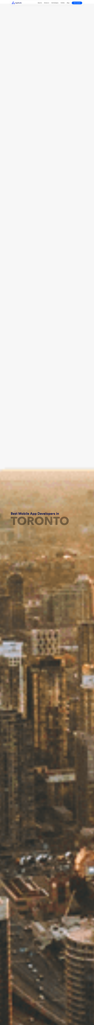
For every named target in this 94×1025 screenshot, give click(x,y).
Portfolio (63, 2)
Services (46, 2)
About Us (40, 2)
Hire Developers (54, 2)
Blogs (68, 2)
